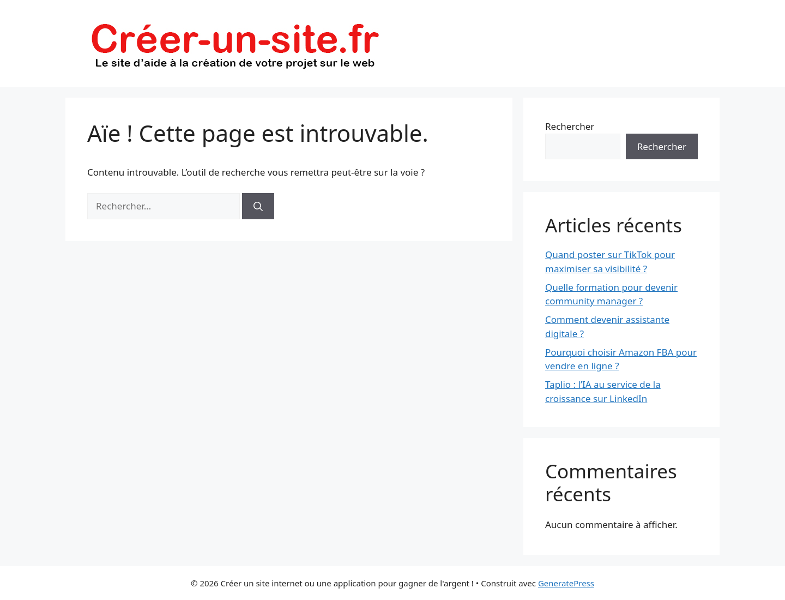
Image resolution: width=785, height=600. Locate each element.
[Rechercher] (258, 206)
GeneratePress (566, 583)
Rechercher (569, 126)
